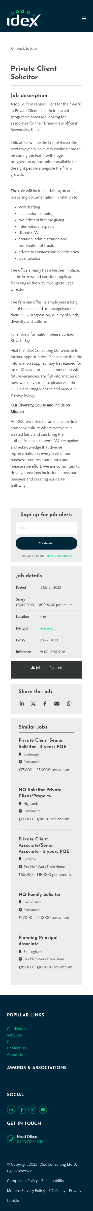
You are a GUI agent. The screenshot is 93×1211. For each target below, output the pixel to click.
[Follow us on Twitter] (32, 1110)
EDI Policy (57, 1190)
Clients (13, 1041)
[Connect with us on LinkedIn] (11, 1110)
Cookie (13, 1200)
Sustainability (52, 1181)
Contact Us (16, 1048)
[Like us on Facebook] (22, 1110)
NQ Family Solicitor (40, 894)
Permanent (47, 629)
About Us (15, 1054)
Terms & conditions (58, 555)
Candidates (16, 1029)
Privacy (75, 1190)
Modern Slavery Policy (26, 1190)
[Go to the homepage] (24, 18)
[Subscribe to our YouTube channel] (43, 1110)
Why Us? (15, 1035)
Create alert (46, 543)
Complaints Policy (22, 1181)
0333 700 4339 (30, 1141)
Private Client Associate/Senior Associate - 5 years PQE (44, 845)
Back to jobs (26, 48)
